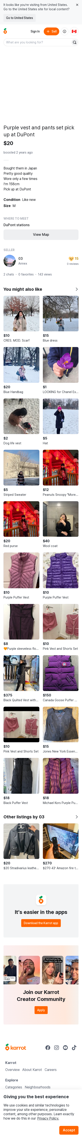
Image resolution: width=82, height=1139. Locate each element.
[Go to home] (5, 31)
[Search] (75, 42)
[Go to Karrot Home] (15, 1048)
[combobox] (37, 42)
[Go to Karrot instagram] (56, 1047)
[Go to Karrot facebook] (48, 1047)
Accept (69, 1130)
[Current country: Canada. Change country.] (74, 31)
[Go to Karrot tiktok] (74, 1047)
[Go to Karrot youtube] (65, 1047)
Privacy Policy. (48, 1118)
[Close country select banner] (77, 5)
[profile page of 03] (9, 261)
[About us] (64, 31)
